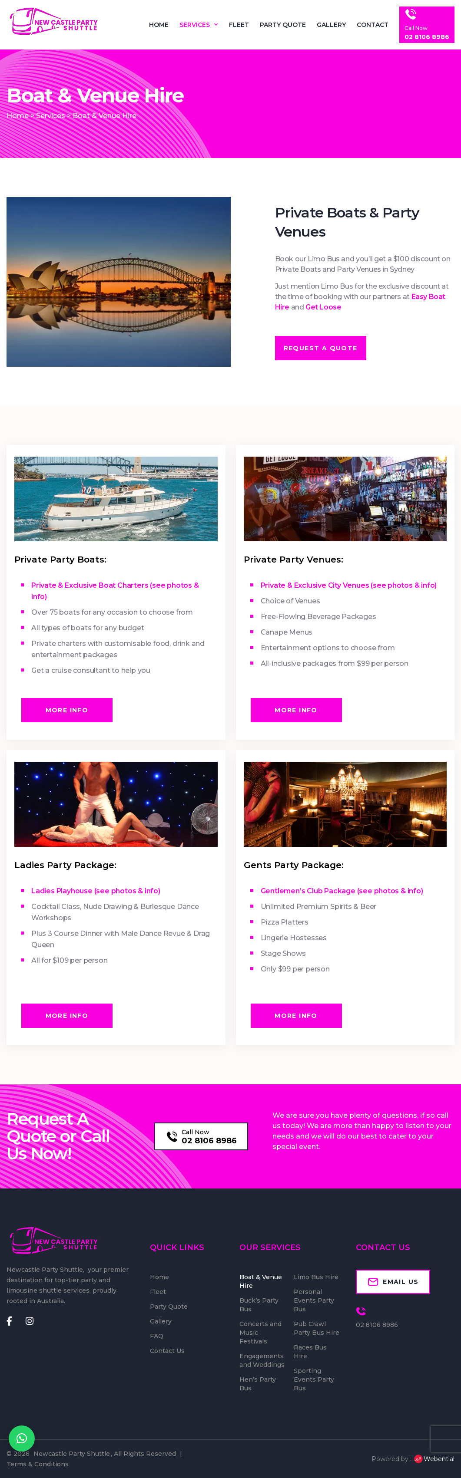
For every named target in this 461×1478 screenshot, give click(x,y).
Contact (372, 25)
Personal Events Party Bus (314, 1300)
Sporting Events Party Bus (314, 1379)
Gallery (331, 25)
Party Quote (283, 25)
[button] (22, 1439)
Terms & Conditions (38, 1464)
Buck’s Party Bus (259, 1305)
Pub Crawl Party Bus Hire (316, 1328)
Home (159, 25)
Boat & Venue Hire (260, 1281)
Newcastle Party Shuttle (71, 1454)
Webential (433, 1459)
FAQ (156, 1336)
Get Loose (323, 307)
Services (198, 24)
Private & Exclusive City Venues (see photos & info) (349, 585)
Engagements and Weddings (262, 1360)
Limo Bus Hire (316, 1277)
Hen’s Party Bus (257, 1384)
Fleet (239, 25)
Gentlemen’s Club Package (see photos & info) (342, 891)
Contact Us (167, 1351)
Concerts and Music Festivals (260, 1332)
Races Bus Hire (310, 1351)
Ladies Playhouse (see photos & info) (95, 891)
